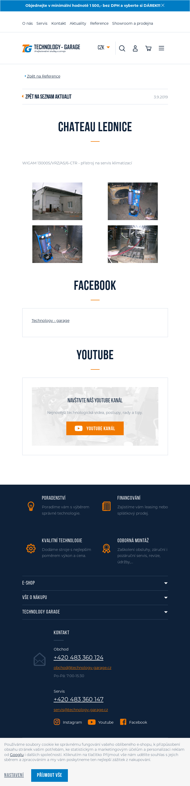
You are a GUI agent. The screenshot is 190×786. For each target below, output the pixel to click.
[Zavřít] (163, 5)
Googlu (17, 754)
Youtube (105, 722)
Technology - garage (50, 320)
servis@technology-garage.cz (81, 709)
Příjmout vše (49, 775)
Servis (41, 23)
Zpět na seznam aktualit (48, 97)
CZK (101, 48)
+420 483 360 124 (79, 657)
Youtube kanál (100, 429)
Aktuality (78, 23)
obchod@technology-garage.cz (82, 667)
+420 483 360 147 (79, 699)
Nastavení (14, 775)
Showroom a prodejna (132, 23)
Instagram (72, 722)
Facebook (138, 722)
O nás (27, 23)
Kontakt (58, 23)
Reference (99, 23)
